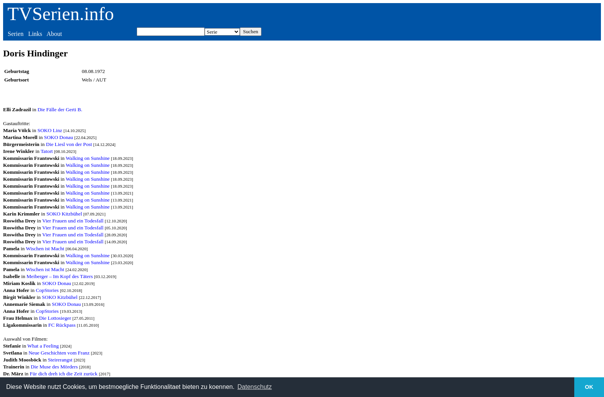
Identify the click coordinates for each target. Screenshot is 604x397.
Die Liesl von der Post (69, 144)
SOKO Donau (58, 137)
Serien (16, 34)
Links (35, 34)
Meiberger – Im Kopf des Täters (60, 276)
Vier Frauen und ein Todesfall (72, 221)
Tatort (47, 151)
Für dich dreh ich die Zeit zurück (63, 374)
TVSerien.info (60, 13)
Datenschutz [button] (255, 386)
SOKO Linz (49, 130)
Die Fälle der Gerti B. (59, 109)
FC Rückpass (62, 325)
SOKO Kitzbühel (64, 214)
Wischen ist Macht (45, 248)
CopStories (47, 290)
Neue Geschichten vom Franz (59, 353)
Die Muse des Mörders (54, 367)
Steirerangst (60, 360)
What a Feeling (43, 346)
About (54, 34)
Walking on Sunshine (88, 158)
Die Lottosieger (55, 318)
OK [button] (589, 387)
